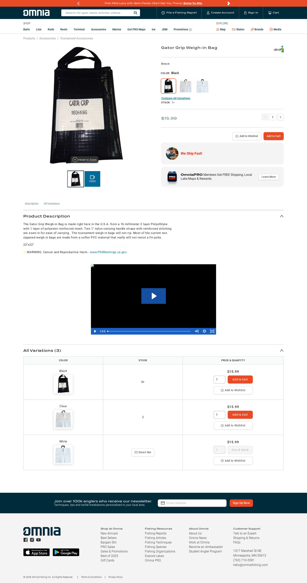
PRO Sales (108, 547)
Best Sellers (108, 538)
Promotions (183, 30)
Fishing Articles (155, 538)
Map (221, 29)
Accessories (98, 29)
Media (275, 29)
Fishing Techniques (158, 542)
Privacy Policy (115, 577)
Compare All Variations (175, 98)
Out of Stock (240, 449)
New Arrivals (109, 533)
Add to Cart (274, 136)
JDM (164, 29)
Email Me (143, 452)
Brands (257, 29)
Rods (51, 29)
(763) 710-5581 (244, 560)
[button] (153, 216)
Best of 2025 (109, 556)
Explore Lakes (154, 556)
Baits (26, 29)
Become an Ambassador (206, 547)
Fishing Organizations (160, 551)
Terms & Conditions (91, 577)
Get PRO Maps (136, 29)
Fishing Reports (155, 533)
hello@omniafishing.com (250, 565)
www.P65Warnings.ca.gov (108, 252)
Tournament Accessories (76, 38)
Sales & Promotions (114, 551)
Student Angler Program (205, 551)
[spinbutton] (219, 379)
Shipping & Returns (246, 538)
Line (39, 29)
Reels (63, 29)
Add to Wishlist (247, 136)
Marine (116, 29)
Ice (153, 29)
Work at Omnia (199, 542)
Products (29, 38)
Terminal (79, 29)
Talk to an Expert (244, 533)
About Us (195, 533)
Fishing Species (155, 547)
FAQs (236, 542)
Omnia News (198, 538)
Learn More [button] (269, 176)
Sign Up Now (241, 503)
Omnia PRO (153, 560)
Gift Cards (107, 560)
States (238, 29)
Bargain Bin (109, 542)
